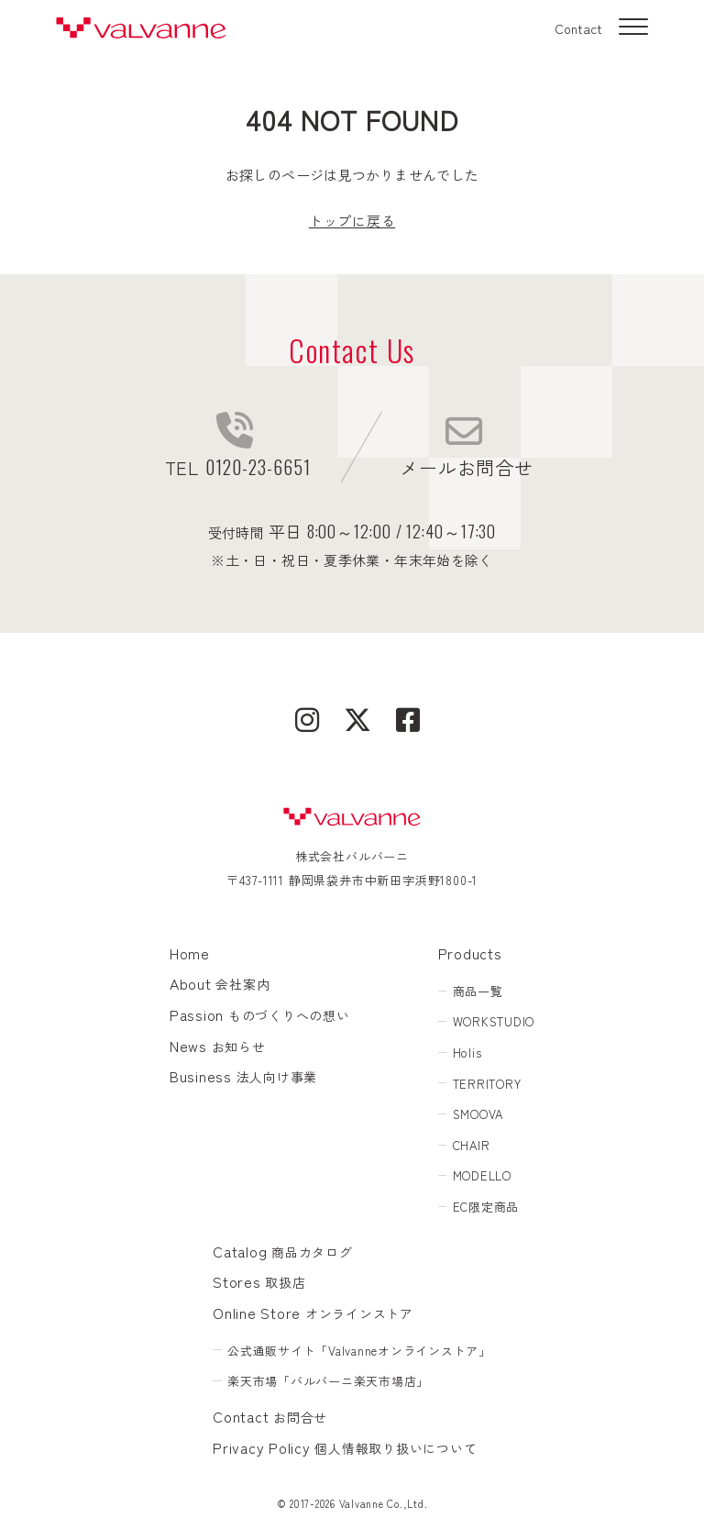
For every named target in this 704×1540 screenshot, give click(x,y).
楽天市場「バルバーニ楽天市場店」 (328, 1381)
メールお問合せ (466, 447)
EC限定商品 (486, 1206)
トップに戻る (352, 220)
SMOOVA (478, 1114)
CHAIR (471, 1145)
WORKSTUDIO (494, 1021)
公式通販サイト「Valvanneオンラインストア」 (359, 1350)
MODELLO (482, 1175)
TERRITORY (487, 1083)
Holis (467, 1052)
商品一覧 (478, 991)
